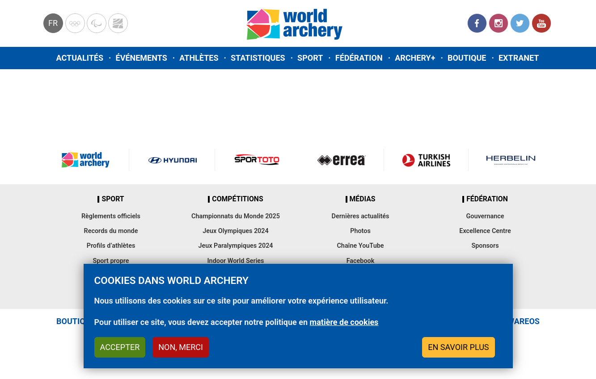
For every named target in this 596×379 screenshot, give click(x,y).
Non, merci (180, 347)
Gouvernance (485, 216)
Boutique (467, 57)
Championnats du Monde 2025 (235, 216)
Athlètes (198, 57)
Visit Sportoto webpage (257, 160)
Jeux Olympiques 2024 (236, 231)
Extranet (519, 57)
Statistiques (258, 57)
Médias (363, 199)
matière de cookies (344, 322)
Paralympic (96, 23)
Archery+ (415, 57)
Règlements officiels (110, 216)
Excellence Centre (485, 231)
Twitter (520, 23)
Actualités (80, 57)
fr (53, 23)
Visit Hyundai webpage (172, 160)
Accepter (120, 347)
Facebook (477, 23)
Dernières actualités (360, 216)
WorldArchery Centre (118, 23)
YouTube (541, 23)
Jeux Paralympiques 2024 (235, 246)
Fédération (359, 57)
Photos (360, 231)
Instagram (498, 23)
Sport (310, 57)
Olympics (75, 23)
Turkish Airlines (426, 160)
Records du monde (111, 231)
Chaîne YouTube (360, 246)
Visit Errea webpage (341, 160)
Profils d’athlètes (111, 246)
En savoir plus (458, 347)
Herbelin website (510, 160)
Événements (141, 57)
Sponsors (485, 246)
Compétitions (237, 199)
